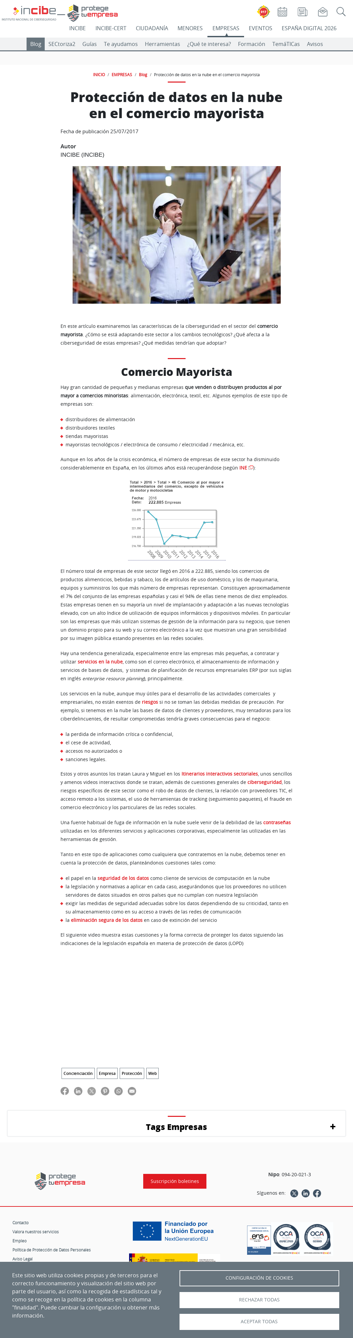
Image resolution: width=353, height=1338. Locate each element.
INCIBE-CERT (110, 28)
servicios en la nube (100, 662)
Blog (35, 44)
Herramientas (162, 44)
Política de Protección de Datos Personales (51, 1249)
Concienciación (78, 1073)
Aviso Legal (22, 1258)
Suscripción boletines (175, 1181)
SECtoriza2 (61, 44)
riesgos (150, 702)
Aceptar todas (259, 1322)
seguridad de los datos (123, 878)
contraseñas (277, 823)
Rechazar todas (259, 1300)
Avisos (315, 44)
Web (152, 1073)
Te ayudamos (121, 44)
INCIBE (77, 28)
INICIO (99, 74)
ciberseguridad (264, 782)
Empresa (107, 1073)
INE (243, 468)
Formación (251, 44)
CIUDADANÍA (152, 28)
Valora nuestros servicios (35, 1231)
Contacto (20, 1222)
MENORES (190, 28)
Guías (89, 44)
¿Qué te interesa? (209, 44)
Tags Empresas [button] (176, 1127)
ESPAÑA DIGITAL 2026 (309, 28)
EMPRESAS (225, 28)
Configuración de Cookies (259, 1278)
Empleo (19, 1240)
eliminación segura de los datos (107, 920)
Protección (132, 1073)
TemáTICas (286, 44)
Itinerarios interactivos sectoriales (220, 774)
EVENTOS (260, 28)
